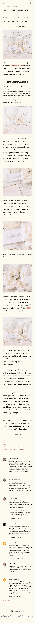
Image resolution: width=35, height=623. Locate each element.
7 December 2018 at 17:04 (16, 537)
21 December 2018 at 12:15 (15, 596)
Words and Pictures (15, 524)
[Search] (31, 3)
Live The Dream (10, 7)
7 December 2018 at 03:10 (16, 474)
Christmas (20, 446)
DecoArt (26, 446)
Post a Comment (8, 600)
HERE (29, 308)
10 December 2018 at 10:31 (16, 574)
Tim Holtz (16, 449)
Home (5, 10)
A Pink (11, 543)
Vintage (22, 449)
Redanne (12, 498)
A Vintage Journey (16, 66)
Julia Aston (12, 458)
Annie (10, 563)
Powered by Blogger (18, 611)
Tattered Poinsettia (8, 449)
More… (26, 10)
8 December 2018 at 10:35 (15, 558)
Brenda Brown (13, 479)
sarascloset (12, 579)
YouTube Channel (15, 10)
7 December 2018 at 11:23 (15, 518)
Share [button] (4, 444)
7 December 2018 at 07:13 (15, 493)
